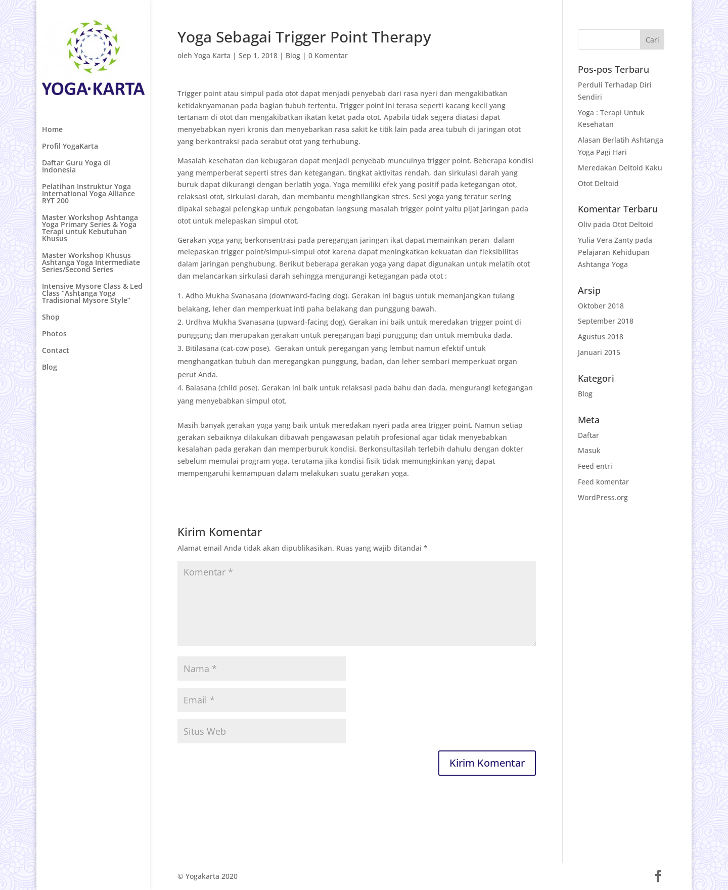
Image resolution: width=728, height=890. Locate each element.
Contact (55, 351)
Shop (51, 318)
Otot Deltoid (598, 183)
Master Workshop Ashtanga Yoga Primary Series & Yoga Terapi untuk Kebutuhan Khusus (90, 228)
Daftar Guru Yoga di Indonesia (76, 166)
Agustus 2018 (600, 336)
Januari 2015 (599, 352)
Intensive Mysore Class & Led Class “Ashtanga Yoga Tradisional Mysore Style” (92, 294)
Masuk (589, 450)
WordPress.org (603, 497)
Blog (49, 368)
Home (52, 130)
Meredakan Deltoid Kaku (620, 167)
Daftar (588, 435)
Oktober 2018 (601, 305)
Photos (54, 334)
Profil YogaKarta (70, 147)
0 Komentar (328, 55)
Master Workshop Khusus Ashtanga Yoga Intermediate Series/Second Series (91, 263)
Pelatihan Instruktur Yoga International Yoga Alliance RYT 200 (88, 194)
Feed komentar (603, 481)
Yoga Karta (212, 55)
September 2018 (605, 321)
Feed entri (595, 466)
